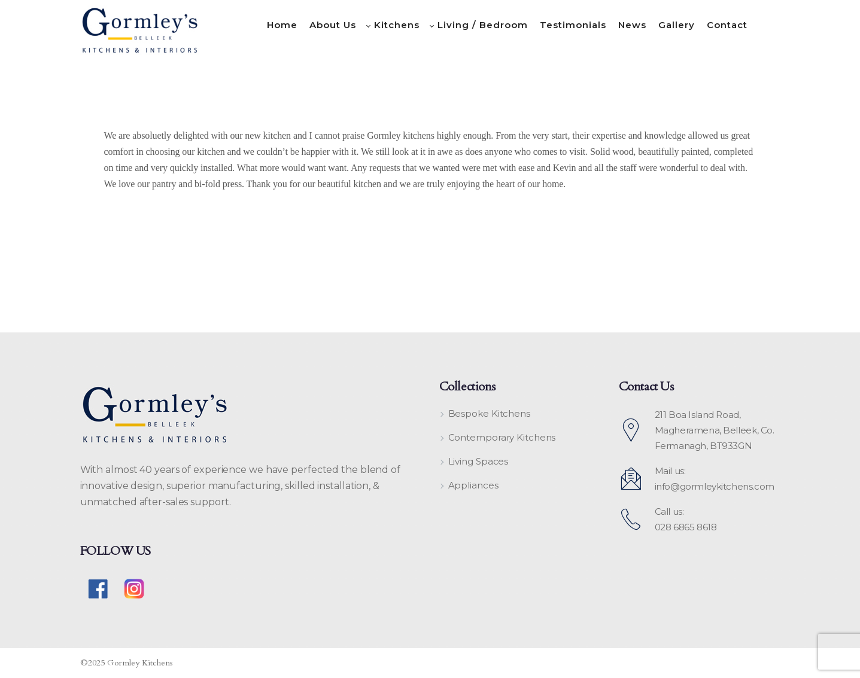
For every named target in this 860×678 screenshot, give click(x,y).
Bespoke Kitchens (489, 413)
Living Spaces (478, 461)
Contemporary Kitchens (502, 437)
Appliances (473, 485)
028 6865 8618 (686, 527)
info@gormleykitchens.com (714, 486)
